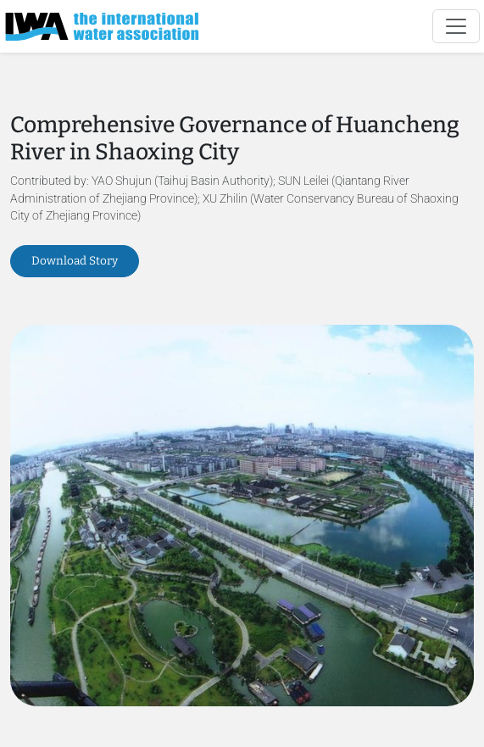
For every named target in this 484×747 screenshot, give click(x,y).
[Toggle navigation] (456, 26)
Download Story (74, 261)
